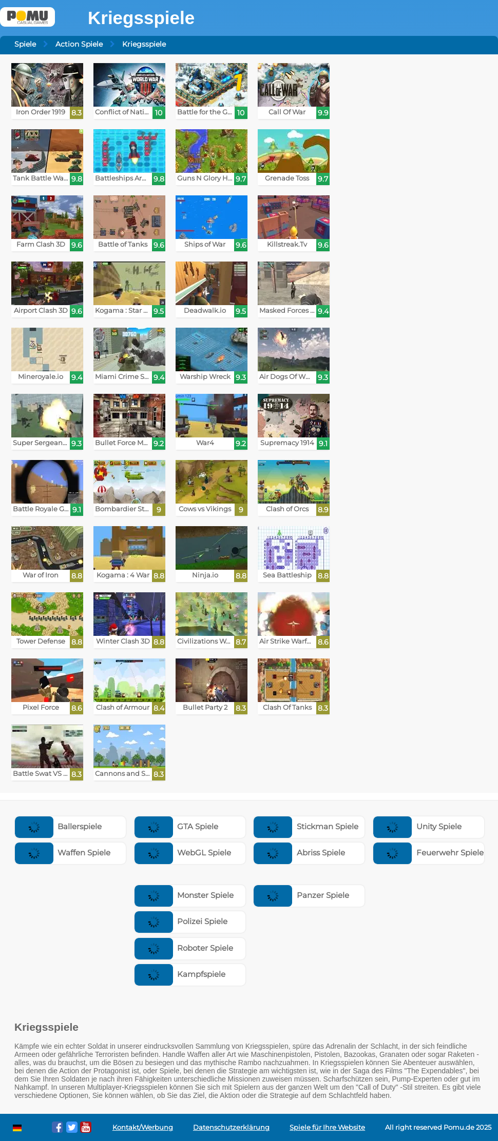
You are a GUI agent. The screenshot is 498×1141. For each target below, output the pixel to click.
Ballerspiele (58, 826)
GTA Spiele (177, 826)
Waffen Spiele (63, 852)
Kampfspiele (180, 974)
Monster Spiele (184, 895)
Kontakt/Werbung (142, 1127)
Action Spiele (79, 44)
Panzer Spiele (301, 895)
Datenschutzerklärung (231, 1127)
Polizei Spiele (181, 921)
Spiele (25, 44)
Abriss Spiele (299, 852)
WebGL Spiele (183, 852)
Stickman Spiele (306, 826)
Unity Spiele (417, 826)
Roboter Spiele (184, 948)
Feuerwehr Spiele (428, 852)
